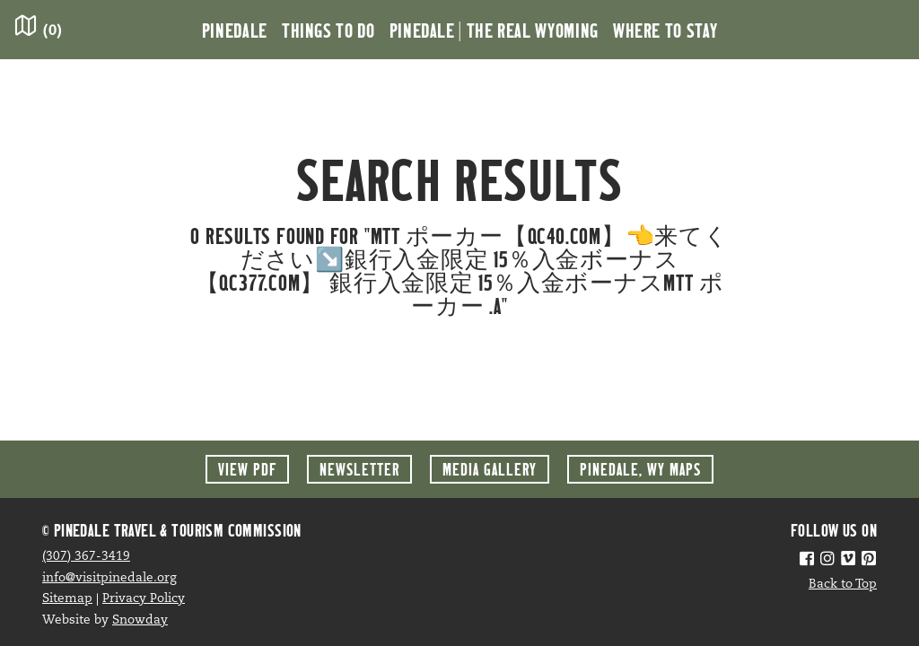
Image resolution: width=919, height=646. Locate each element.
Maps (640, 469)
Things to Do (328, 29)
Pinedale (234, 29)
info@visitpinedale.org (109, 578)
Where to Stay (665, 29)
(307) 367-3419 (86, 557)
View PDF (247, 469)
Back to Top (843, 584)
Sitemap (67, 599)
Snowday (140, 620)
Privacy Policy (143, 599)
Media (489, 469)
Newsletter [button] (359, 469)
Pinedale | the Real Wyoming (494, 29)
